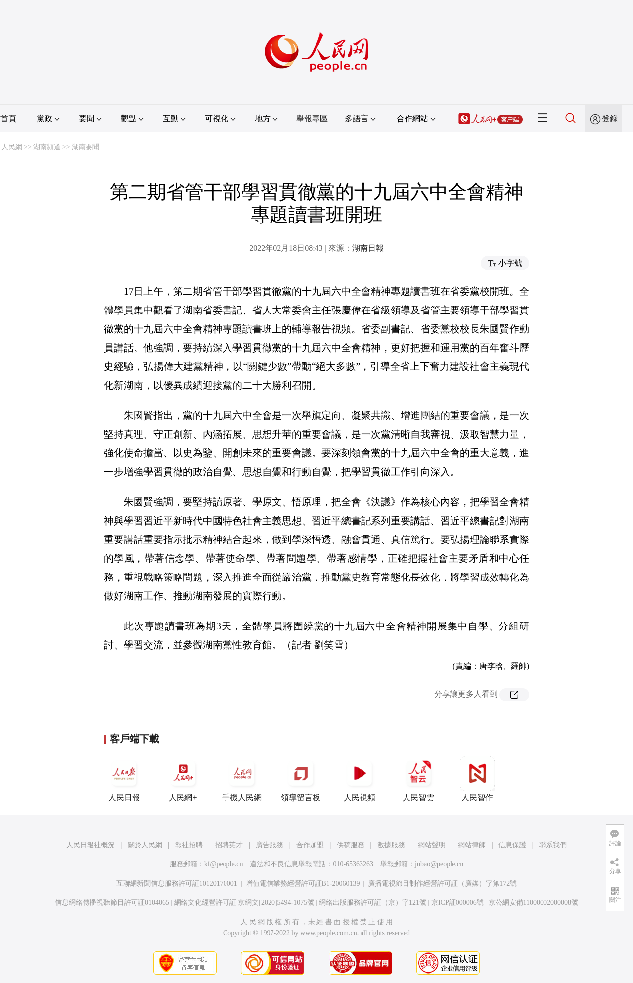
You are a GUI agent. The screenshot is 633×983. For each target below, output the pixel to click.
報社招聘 (189, 845)
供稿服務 (350, 845)
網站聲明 (432, 845)
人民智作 (477, 779)
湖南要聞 (85, 147)
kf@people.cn (223, 864)
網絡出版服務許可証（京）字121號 (372, 902)
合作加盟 (310, 845)
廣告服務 (269, 845)
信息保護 (512, 845)
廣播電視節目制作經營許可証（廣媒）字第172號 (442, 883)
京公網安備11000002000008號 (533, 902)
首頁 (8, 118)
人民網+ (183, 779)
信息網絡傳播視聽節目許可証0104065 (112, 902)
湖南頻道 (47, 147)
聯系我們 (553, 845)
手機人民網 (242, 779)
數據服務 (391, 845)
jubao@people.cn (439, 864)
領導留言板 (300, 779)
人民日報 (124, 779)
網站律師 (472, 845)
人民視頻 (359, 779)
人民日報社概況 (90, 845)
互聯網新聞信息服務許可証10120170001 (176, 883)
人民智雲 (418, 779)
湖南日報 (368, 248)
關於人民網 (145, 845)
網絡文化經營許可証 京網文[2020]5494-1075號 (244, 902)
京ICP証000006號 (457, 902)
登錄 (610, 118)
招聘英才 (229, 845)
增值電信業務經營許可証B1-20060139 (303, 883)
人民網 (11, 147)
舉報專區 (312, 118)
